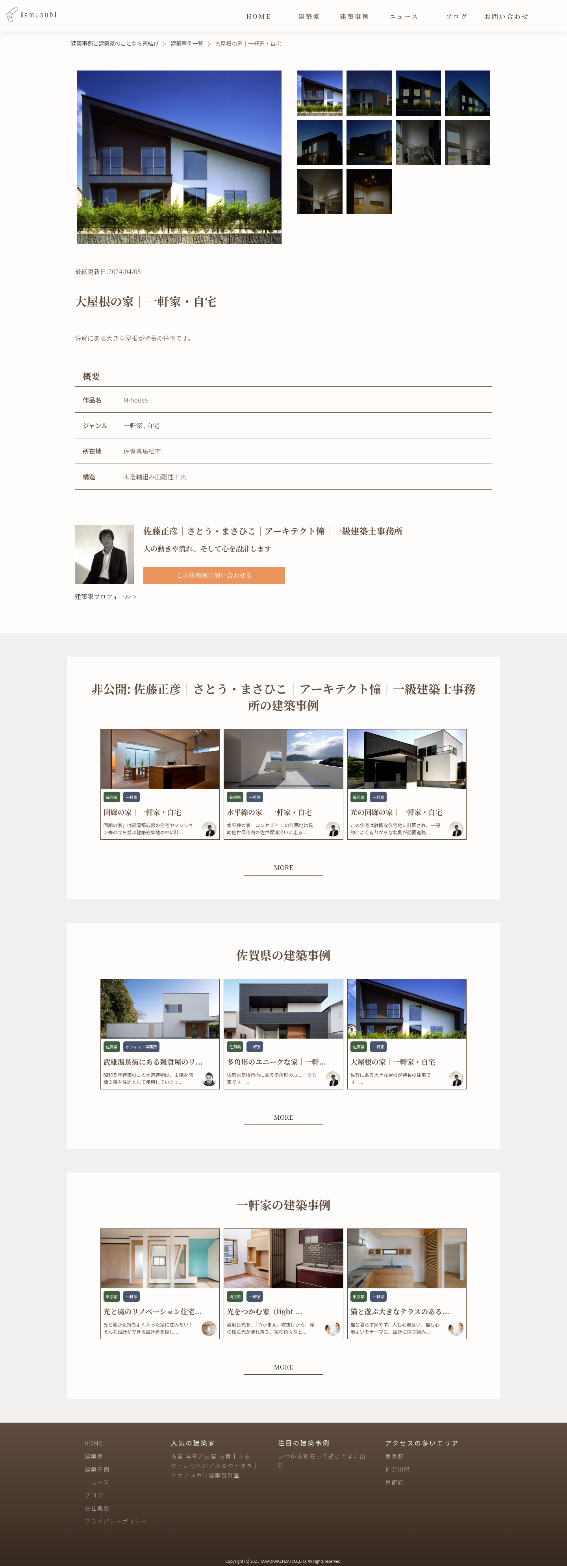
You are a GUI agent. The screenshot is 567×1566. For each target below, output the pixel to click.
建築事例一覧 (187, 43)
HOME (258, 16)
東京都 (394, 1456)
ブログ (457, 16)
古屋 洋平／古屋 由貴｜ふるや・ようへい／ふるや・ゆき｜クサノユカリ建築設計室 (215, 1465)
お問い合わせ (506, 16)
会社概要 (97, 1508)
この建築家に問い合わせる (214, 575)
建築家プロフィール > (105, 596)
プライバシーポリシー (116, 1521)
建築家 (309, 16)
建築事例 (355, 16)
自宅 (152, 425)
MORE (283, 867)
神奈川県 (397, 1469)
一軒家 (132, 425)
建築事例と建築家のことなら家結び (115, 43)
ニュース (404, 16)
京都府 (394, 1482)
